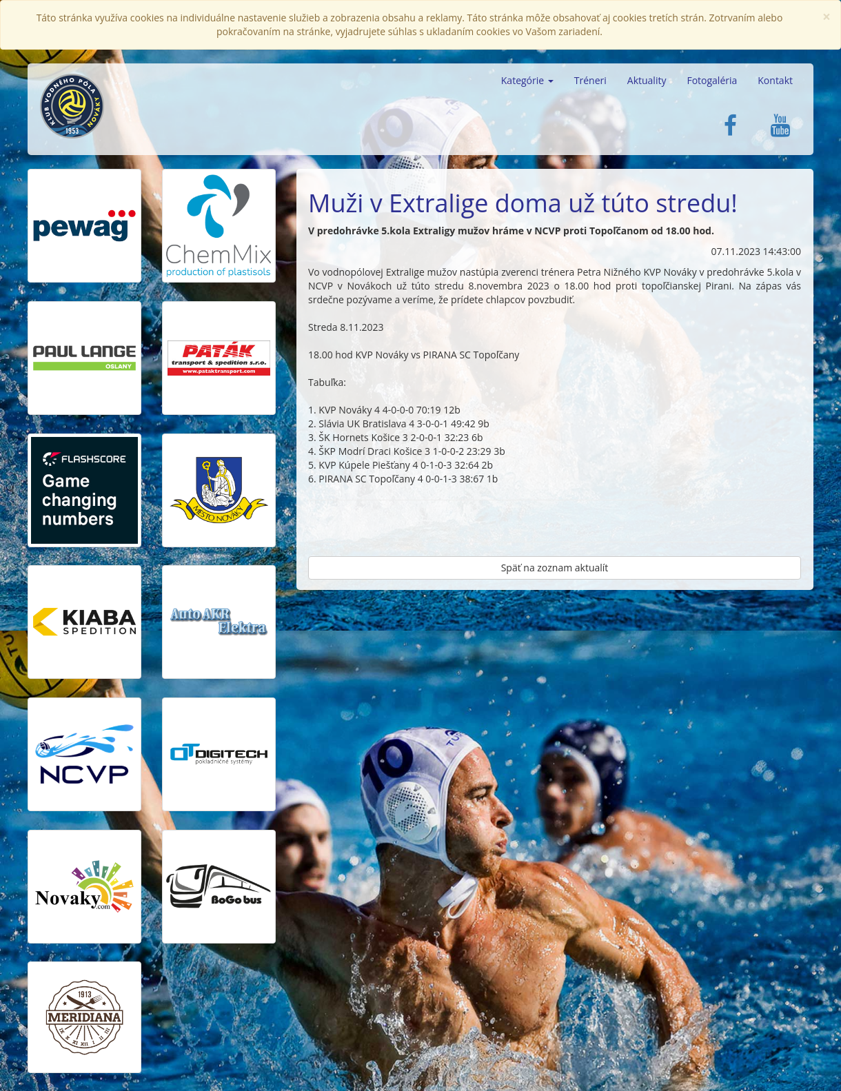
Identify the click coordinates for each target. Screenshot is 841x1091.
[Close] (826, 17)
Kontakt (775, 80)
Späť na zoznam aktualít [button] (555, 567)
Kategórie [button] (527, 80)
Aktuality (647, 80)
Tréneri (590, 80)
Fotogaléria (712, 80)
